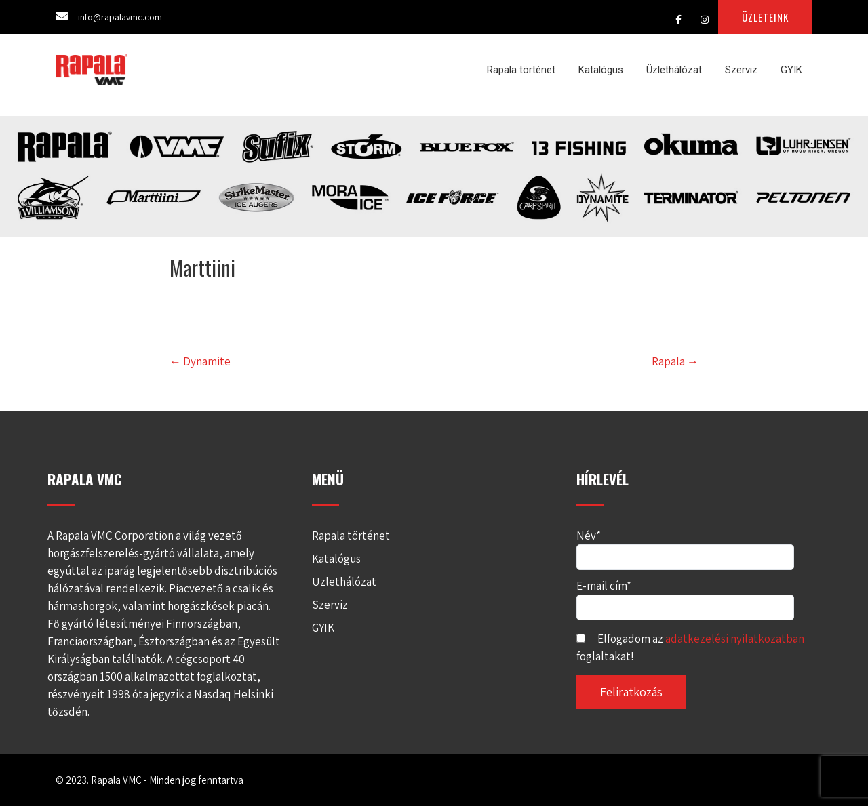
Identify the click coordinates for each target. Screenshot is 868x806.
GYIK (791, 70)
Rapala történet (521, 70)
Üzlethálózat (674, 70)
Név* (685, 546)
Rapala (675, 361)
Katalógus (600, 70)
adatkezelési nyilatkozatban (734, 638)
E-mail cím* (685, 596)
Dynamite (200, 361)
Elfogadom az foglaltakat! (690, 647)
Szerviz (741, 70)
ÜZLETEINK (765, 16)
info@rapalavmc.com (120, 17)
